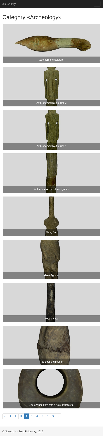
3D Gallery (9, 4)
